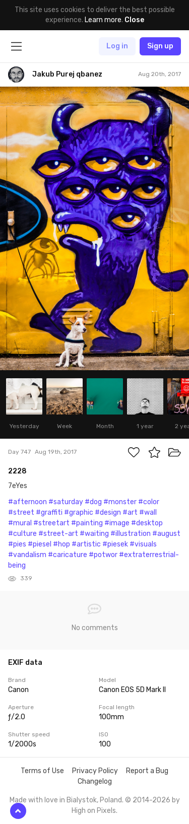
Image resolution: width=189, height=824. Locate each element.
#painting (87, 523)
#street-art (58, 533)
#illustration (130, 533)
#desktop (147, 523)
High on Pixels (94, 810)
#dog (93, 502)
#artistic (86, 544)
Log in (117, 46)
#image (117, 523)
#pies (17, 544)
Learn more (103, 20)
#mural (20, 523)
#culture (22, 533)
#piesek (115, 544)
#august (166, 533)
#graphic (78, 512)
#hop (61, 544)
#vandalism (27, 555)
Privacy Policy (95, 771)
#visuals (143, 544)
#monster (120, 502)
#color (148, 502)
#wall (148, 512)
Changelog (95, 781)
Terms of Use (42, 771)
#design (108, 512)
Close (134, 20)
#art (130, 512)
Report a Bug (147, 771)
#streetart (51, 523)
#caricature (67, 555)
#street (21, 512)
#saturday (65, 502)
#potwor (103, 555)
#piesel (39, 544)
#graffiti (49, 512)
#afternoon (27, 502)
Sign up (160, 46)
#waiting (94, 533)
